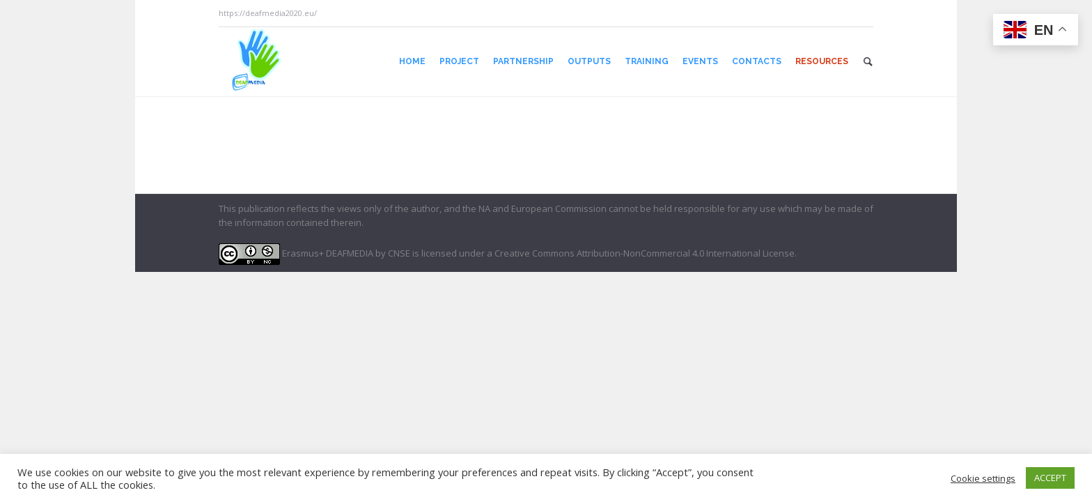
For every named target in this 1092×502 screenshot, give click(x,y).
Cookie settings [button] (983, 478)
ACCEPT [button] (1050, 477)
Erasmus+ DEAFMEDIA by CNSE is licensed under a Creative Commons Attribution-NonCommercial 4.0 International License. (508, 253)
